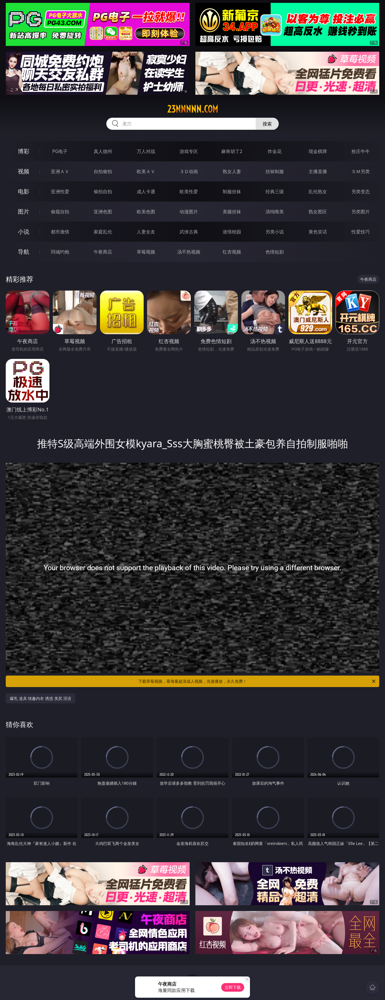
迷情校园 (232, 232)
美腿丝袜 (232, 211)
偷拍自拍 (103, 191)
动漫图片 (189, 211)
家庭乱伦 (103, 232)
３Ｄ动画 (189, 171)
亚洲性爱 (60, 191)
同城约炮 (60, 252)
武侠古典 (189, 232)
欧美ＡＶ (146, 171)
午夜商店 (103, 252)
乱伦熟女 (318, 191)
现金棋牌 (318, 151)
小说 (23, 231)
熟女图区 (318, 211)
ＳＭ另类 (360, 171)
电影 (23, 191)
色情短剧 (274, 252)
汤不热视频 (188, 252)
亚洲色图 (103, 211)
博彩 (23, 151)
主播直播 (318, 171)
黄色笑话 (318, 232)
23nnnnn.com (192, 109)
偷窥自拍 (60, 211)
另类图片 (360, 211)
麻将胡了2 (231, 151)
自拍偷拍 (103, 171)
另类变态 (360, 191)
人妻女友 (146, 232)
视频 (23, 171)
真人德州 (103, 151)
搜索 (267, 124)
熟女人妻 (232, 171)
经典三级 (274, 191)
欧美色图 (146, 211)
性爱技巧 (360, 232)
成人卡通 (146, 191)
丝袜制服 (274, 171)
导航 (23, 252)
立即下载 (233, 987)
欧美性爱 (189, 191)
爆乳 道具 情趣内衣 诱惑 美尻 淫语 (40, 698)
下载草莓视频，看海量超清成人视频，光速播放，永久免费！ (257, 681)
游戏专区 (189, 151)
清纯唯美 (274, 211)
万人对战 (146, 151)
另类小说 (274, 232)
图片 (23, 211)
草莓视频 (146, 252)
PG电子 (60, 151)
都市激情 (60, 232)
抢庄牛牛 (360, 151)
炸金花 (275, 151)
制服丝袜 (232, 191)
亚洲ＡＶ (60, 171)
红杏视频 (232, 252)
